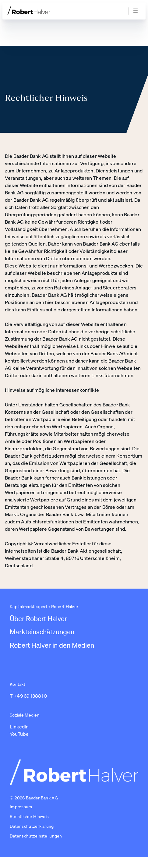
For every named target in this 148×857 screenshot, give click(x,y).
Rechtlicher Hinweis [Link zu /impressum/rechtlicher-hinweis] (29, 816)
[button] (36, 836)
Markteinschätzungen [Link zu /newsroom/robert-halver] (42, 631)
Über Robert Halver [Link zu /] (38, 618)
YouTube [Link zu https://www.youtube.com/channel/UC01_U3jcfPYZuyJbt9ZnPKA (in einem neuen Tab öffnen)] (19, 734)
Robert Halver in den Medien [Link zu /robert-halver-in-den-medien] (52, 645)
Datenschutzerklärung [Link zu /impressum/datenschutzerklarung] (32, 826)
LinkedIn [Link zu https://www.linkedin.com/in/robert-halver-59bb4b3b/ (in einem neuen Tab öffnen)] (19, 726)
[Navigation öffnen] (136, 11)
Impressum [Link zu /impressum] (21, 806)
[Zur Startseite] (40, 11)
